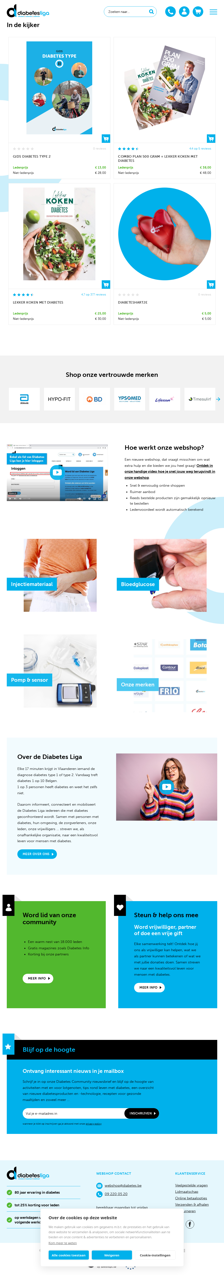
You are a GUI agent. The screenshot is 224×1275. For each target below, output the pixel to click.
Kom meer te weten (63, 1243)
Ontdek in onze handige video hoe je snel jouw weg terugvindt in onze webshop (170, 471)
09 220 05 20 (112, 1194)
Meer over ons (36, 854)
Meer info (37, 978)
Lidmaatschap (186, 1191)
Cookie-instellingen (155, 1255)
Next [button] (218, 399)
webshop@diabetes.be (119, 1186)
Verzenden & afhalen (192, 1204)
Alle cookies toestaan (68, 1255)
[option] (24, 399)
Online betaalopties (191, 1198)
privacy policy (94, 1123)
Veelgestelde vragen (191, 1185)
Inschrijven (141, 1113)
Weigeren (111, 1255)
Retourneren (185, 1211)
